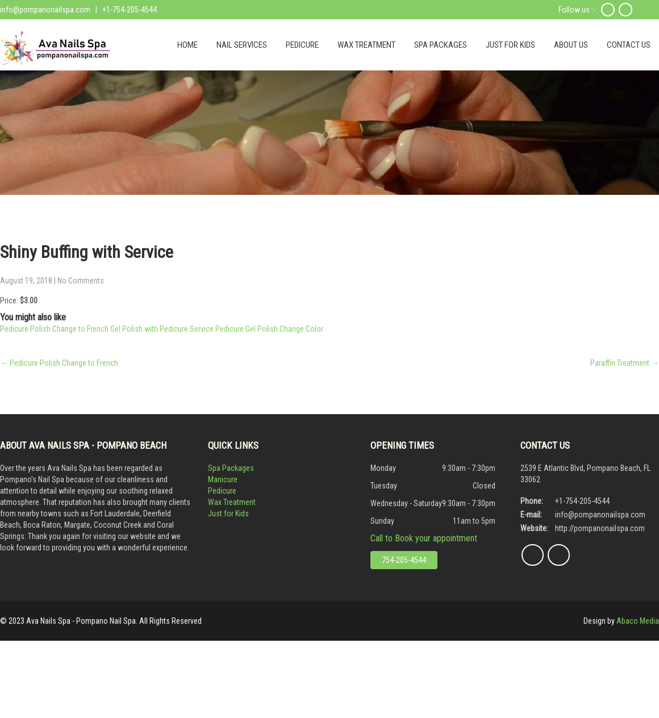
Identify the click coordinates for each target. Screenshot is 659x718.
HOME (187, 45)
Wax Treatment (232, 502)
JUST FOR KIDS (510, 45)
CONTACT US (628, 45)
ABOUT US (571, 45)
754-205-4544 (404, 560)
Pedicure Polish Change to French (59, 363)
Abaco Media (637, 620)
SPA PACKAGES (440, 45)
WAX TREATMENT (366, 45)
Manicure (222, 479)
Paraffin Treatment (624, 363)
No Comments (80, 280)
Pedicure (222, 490)
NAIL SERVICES (241, 45)
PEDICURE (302, 45)
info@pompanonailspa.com (45, 9)
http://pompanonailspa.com (600, 528)
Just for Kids (228, 513)
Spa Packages (231, 468)
